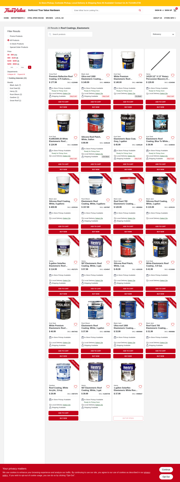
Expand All (21, 74)
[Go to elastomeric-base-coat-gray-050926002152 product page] (128, 142)
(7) (15, 85)
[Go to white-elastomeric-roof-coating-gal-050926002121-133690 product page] (160, 266)
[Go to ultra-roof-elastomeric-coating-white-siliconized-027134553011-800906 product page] (128, 328)
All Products (14, 40)
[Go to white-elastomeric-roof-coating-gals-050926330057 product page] (63, 142)
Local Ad (59, 18)
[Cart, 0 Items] (175, 10)
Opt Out (166, 477)
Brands (49, 18)
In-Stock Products (17, 43)
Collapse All (12, 74)
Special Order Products (19, 47)
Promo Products (16, 36)
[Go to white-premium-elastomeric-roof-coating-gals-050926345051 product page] (128, 79)
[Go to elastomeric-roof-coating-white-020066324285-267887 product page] (96, 204)
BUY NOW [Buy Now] (63, 107)
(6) (15, 88)
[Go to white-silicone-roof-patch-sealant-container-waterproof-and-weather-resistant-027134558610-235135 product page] (96, 142)
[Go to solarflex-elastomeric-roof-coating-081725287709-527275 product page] (63, 266)
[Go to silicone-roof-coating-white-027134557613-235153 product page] (160, 204)
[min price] (12, 67)
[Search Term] (107, 10)
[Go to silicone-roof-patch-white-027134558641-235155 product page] (128, 266)
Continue (166, 470)
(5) (13, 91)
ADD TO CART (63, 102)
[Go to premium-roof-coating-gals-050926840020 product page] (63, 79)
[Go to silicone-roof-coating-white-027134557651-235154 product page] (63, 204)
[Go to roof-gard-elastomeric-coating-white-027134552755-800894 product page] (128, 204)
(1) (14, 97)
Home (6, 18)
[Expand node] (8, 77)
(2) (16, 94)
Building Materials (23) (18, 78)
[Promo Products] (8, 36)
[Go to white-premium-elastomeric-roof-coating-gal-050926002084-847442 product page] (63, 328)
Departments (17, 18)
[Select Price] (29, 67)
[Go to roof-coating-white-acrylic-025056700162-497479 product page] (63, 390)
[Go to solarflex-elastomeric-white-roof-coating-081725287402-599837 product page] (128, 390)
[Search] (140, 10)
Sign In (158, 10)
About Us (157, 18)
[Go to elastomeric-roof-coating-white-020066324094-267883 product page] (96, 328)
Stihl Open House (36, 18)
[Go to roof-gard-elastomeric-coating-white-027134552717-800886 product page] (160, 328)
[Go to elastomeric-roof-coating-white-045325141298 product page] (160, 79)
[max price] (22, 67)
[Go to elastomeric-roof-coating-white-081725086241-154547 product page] (96, 266)
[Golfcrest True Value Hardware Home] (15, 10)
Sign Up (168, 10)
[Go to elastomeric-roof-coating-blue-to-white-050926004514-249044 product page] (160, 142)
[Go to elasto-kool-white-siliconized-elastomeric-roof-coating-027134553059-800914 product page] (96, 79)
